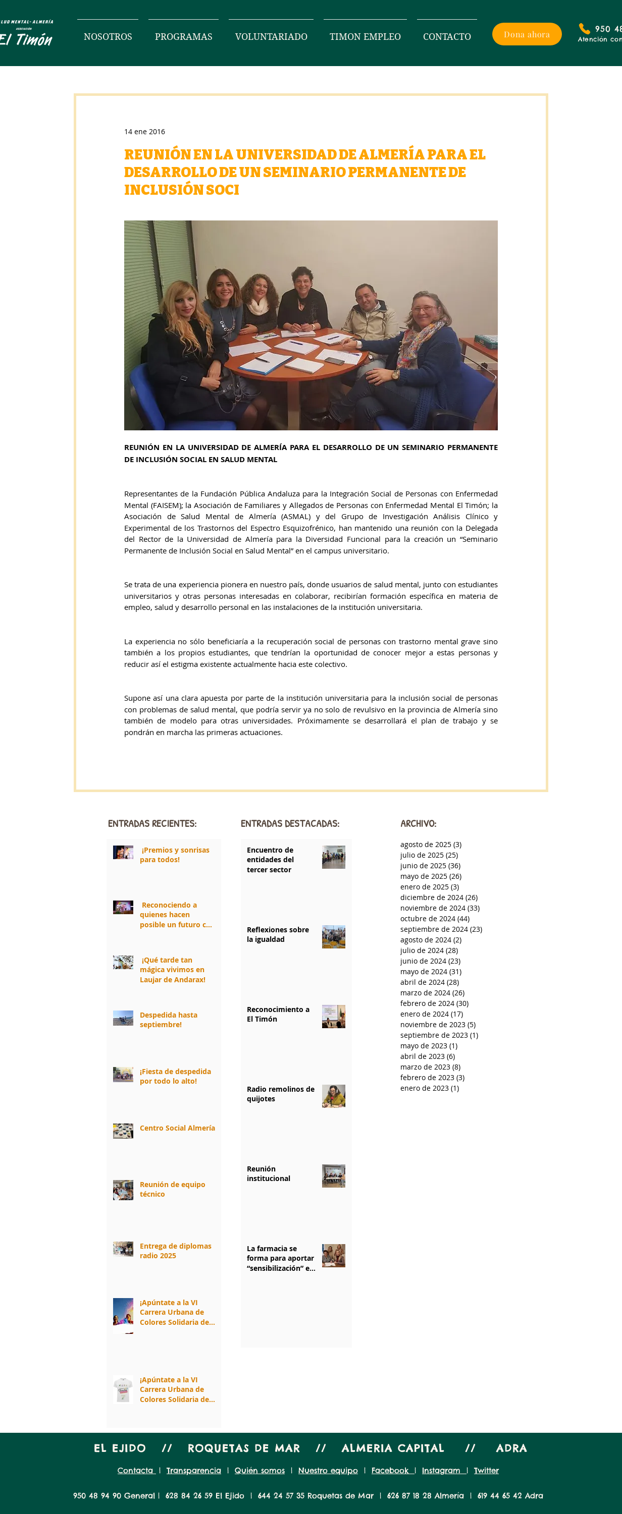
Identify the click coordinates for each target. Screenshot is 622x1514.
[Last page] (348, 1328)
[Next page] (324, 1328)
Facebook (393, 1470)
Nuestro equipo (328, 1470)
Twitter (486, 1470)
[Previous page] (269, 1328)
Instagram (444, 1470)
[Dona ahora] (527, 34)
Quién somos (260, 1470)
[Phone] (584, 28)
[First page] (245, 1328)
